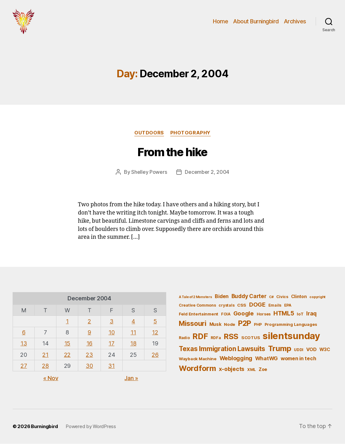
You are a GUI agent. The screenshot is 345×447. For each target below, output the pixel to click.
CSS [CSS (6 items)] (241, 308)
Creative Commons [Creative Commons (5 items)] (197, 308)
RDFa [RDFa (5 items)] (216, 340)
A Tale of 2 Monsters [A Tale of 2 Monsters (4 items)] (195, 300)
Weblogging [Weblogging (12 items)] (235, 361)
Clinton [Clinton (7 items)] (299, 299)
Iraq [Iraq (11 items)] (311, 316)
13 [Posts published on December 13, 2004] (23, 346)
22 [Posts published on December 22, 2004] (67, 358)
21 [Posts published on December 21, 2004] (45, 358)
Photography (190, 136)
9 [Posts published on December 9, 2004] (89, 335)
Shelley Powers (149, 175)
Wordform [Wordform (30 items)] (197, 371)
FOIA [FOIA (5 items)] (226, 317)
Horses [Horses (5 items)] (264, 317)
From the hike (172, 155)
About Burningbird (256, 23)
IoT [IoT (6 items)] (300, 317)
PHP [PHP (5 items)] (258, 327)
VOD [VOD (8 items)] (311, 353)
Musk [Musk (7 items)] (215, 327)
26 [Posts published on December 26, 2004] (155, 358)
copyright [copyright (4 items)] (317, 300)
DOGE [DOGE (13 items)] (257, 307)
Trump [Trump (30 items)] (279, 351)
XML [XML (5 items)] (251, 372)
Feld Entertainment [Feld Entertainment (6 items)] (198, 317)
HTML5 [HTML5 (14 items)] (283, 316)
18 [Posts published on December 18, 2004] (133, 346)
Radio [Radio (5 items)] (184, 340)
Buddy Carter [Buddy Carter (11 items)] (248, 299)
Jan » (131, 381)
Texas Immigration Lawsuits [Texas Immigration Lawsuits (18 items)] (222, 352)
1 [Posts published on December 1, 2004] (67, 324)
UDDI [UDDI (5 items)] (298, 352)
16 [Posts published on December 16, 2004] (89, 346)
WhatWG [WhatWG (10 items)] (266, 361)
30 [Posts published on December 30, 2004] (89, 369)
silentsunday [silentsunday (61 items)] (291, 338)
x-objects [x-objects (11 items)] (232, 372)
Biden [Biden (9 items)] (222, 300)
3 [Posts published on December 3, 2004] (112, 324)
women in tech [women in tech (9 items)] (298, 362)
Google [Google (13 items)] (243, 316)
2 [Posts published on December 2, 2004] (89, 324)
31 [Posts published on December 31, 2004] (111, 369)
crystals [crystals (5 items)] (226, 308)
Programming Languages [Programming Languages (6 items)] (291, 327)
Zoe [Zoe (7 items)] (263, 372)
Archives (295, 23)
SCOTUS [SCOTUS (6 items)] (250, 340)
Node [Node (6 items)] (229, 327)
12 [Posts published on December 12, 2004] (155, 335)
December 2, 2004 (207, 175)
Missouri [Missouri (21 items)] (193, 326)
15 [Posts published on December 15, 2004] (67, 346)
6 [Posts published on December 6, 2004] (24, 335)
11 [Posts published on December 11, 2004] (133, 335)
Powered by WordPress (91, 429)
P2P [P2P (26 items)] (244, 326)
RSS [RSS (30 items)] (231, 339)
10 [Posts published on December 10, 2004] (111, 335)
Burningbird (44, 429)
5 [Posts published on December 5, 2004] (155, 324)
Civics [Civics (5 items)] (282, 299)
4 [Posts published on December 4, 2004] (133, 324)
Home (220, 23)
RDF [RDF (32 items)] (200, 339)
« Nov (50, 381)
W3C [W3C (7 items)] (324, 352)
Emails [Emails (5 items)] (274, 308)
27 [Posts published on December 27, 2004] (23, 369)
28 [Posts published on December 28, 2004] (45, 369)
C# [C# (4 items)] (271, 300)
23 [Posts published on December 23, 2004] (89, 358)
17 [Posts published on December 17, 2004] (111, 346)
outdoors (149, 136)
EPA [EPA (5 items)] (287, 308)
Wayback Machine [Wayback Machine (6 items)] (198, 361)
